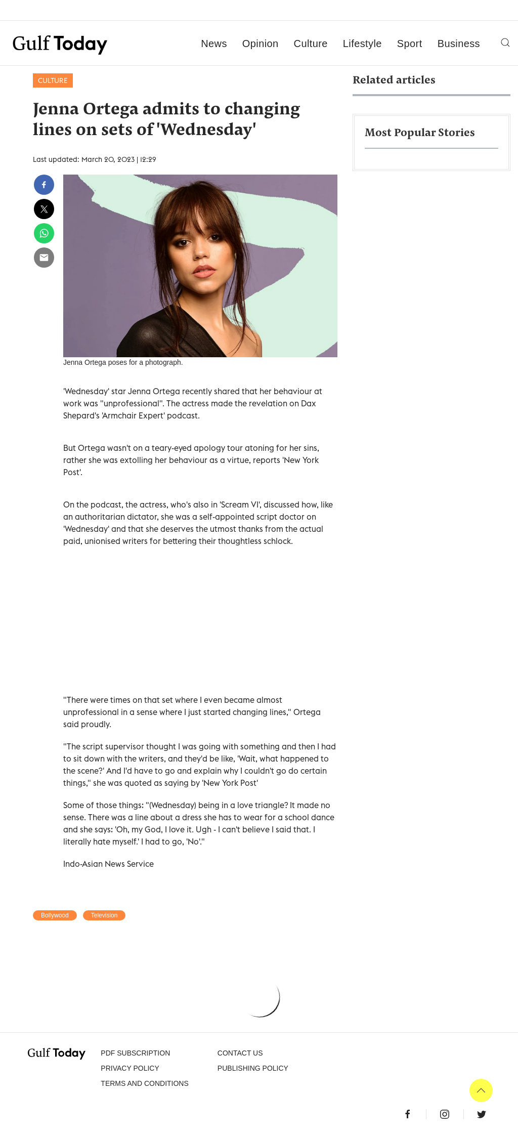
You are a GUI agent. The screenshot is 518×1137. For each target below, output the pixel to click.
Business (459, 43)
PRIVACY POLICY (130, 1068)
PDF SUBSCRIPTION (135, 1053)
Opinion (260, 43)
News (214, 43)
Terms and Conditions (144, 1083)
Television (104, 915)
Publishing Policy (253, 1068)
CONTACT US (240, 1053)
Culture (311, 43)
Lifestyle (362, 43)
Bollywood (55, 915)
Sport (409, 43)
